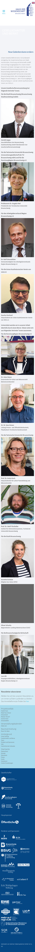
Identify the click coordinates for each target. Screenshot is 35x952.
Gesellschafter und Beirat (8, 738)
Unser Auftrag (5, 736)
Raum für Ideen (5, 731)
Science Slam (4, 719)
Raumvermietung (8, 729)
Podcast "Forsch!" (5, 717)
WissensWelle (5, 721)
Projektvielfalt (7, 709)
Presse (3, 757)
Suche (2, 759)
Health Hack (4, 711)
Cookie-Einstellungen (7, 763)
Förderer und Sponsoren (7, 742)
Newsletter (4, 755)
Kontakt (3, 753)
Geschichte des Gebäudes (8, 746)
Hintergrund (6, 734)
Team (2, 740)
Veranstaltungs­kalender (11, 724)
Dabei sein (4, 726)
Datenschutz (4, 751)
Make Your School (6, 713)
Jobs (2, 744)
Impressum (4, 761)
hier (27, 701)
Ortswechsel (4, 715)
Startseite (5, 749)
